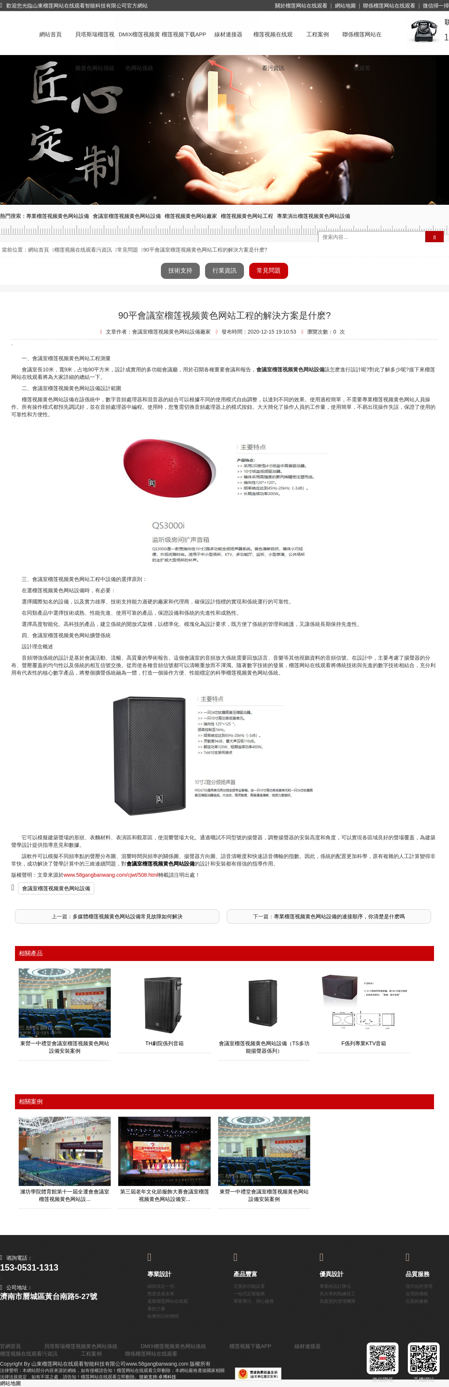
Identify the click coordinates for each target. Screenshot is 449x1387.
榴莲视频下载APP (184, 34)
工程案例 (317, 34)
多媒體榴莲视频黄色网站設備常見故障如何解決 (128, 916)
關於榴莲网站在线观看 (301, 6)
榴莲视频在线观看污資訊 (273, 41)
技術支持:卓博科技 (157, 1377)
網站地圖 (345, 6)
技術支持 (180, 270)
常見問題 (127, 250)
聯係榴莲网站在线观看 (389, 6)
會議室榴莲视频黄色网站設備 (56, 888)
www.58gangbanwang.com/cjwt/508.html (111, 875)
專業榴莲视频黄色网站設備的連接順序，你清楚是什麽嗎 (339, 916)
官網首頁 (10, 1346)
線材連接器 (228, 34)
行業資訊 (224, 270)
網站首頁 (50, 34)
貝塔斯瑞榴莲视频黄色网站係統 (94, 41)
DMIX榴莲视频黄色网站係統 (139, 41)
